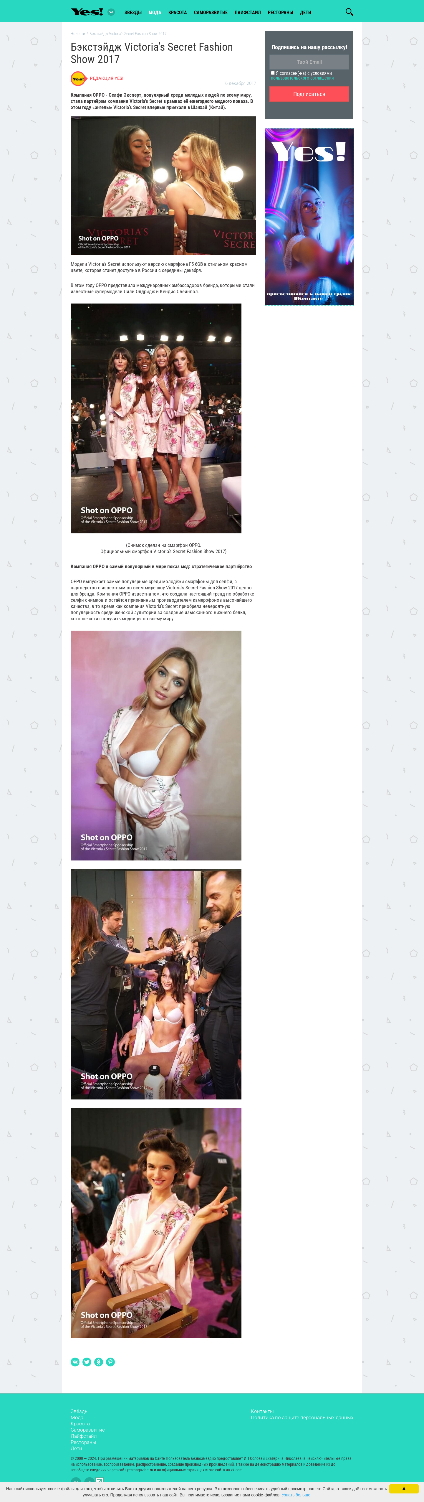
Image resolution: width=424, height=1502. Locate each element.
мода (155, 12)
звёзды (133, 12)
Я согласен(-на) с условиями (302, 77)
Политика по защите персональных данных (302, 1419)
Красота (80, 1425)
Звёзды (80, 1412)
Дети (305, 12)
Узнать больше (296, 1495)
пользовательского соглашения (302, 79)
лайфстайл (248, 12)
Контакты (262, 1412)
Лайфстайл (84, 1437)
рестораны (280, 12)
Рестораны (83, 1443)
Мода (77, 1419)
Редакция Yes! (106, 79)
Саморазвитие (211, 12)
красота (177, 12)
